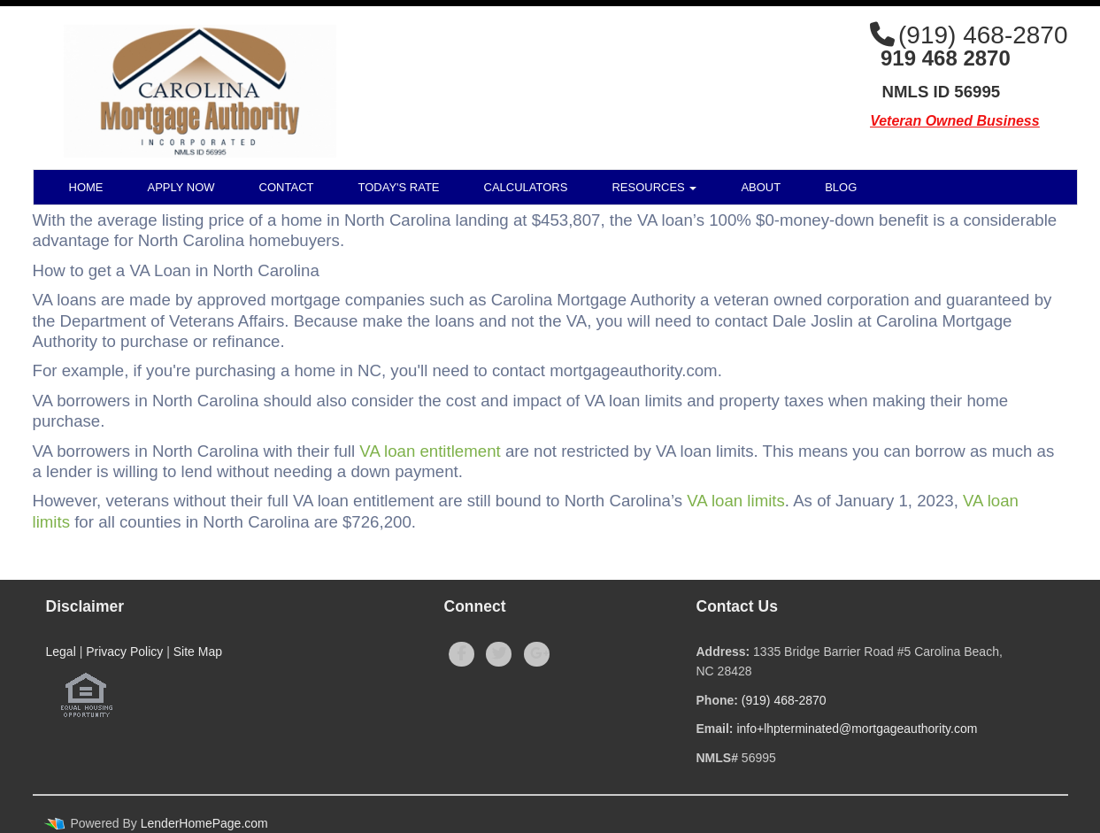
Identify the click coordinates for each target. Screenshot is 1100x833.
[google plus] (537, 654)
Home (86, 187)
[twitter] (499, 654)
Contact (286, 187)
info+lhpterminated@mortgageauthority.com (856, 728)
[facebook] (461, 654)
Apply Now (181, 187)
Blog (841, 187)
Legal (61, 651)
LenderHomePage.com (204, 823)
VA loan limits (736, 500)
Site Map (197, 651)
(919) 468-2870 (784, 700)
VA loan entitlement (429, 451)
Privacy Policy (124, 651)
